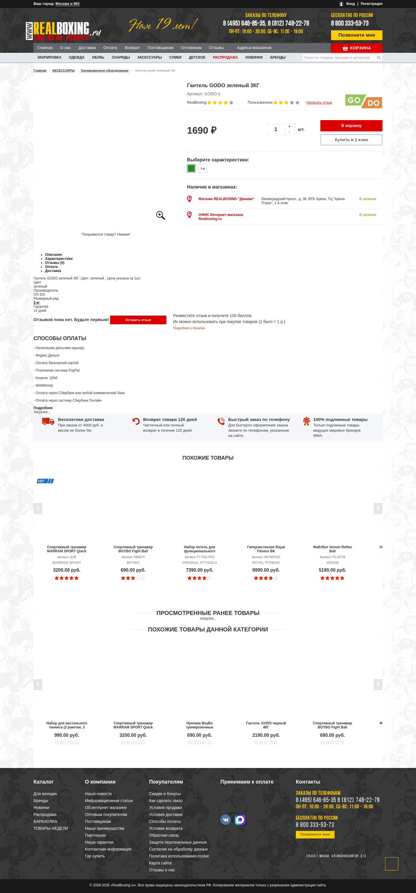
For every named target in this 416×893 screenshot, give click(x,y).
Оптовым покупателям (106, 814)
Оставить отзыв (138, 320)
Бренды (278, 57)
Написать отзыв (319, 102)
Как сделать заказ (166, 800)
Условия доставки (166, 814)
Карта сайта (160, 863)
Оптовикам (191, 47)
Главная (45, 47)
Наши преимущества (104, 828)
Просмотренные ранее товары (208, 613)
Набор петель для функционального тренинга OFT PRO (200, 549)
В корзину (351, 126)
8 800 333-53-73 (350, 23)
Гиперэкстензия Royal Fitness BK (266, 549)
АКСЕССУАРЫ (149, 57)
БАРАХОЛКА (45, 821)
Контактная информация (108, 849)
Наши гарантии (99, 842)
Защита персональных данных (178, 842)
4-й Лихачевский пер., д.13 (348, 856)
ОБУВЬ (98, 57)
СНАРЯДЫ (121, 57)
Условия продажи (165, 807)
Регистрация (371, 4)
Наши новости (98, 793)
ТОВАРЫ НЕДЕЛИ (51, 828)
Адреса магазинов (254, 47)
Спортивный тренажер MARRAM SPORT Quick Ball (66, 549)
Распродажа (225, 57)
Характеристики (59, 259)
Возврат (132, 47)
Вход (350, 4)
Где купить (95, 856)
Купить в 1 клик (351, 140)
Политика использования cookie (179, 856)
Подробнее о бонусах (189, 328)
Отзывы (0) (54, 263)
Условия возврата (166, 828)
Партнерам (95, 835)
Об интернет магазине (106, 807)
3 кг (37, 303)
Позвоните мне (357, 35)
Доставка (87, 47)
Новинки (254, 57)
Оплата (110, 47)
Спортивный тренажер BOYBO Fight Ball (133, 549)
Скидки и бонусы (165, 793)
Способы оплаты (165, 821)
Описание (53, 255)
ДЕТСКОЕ (197, 57)
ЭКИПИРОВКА (49, 57)
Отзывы (216, 47)
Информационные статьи (109, 800)
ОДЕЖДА (77, 57)
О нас (65, 47)
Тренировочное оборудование (105, 70)
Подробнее (43, 408)
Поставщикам (160, 47)
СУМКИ (175, 57)
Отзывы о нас (162, 870)
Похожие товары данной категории (208, 629)
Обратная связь (164, 835)
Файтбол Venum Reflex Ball (332, 549)
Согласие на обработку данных (178, 849)
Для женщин (45, 793)
